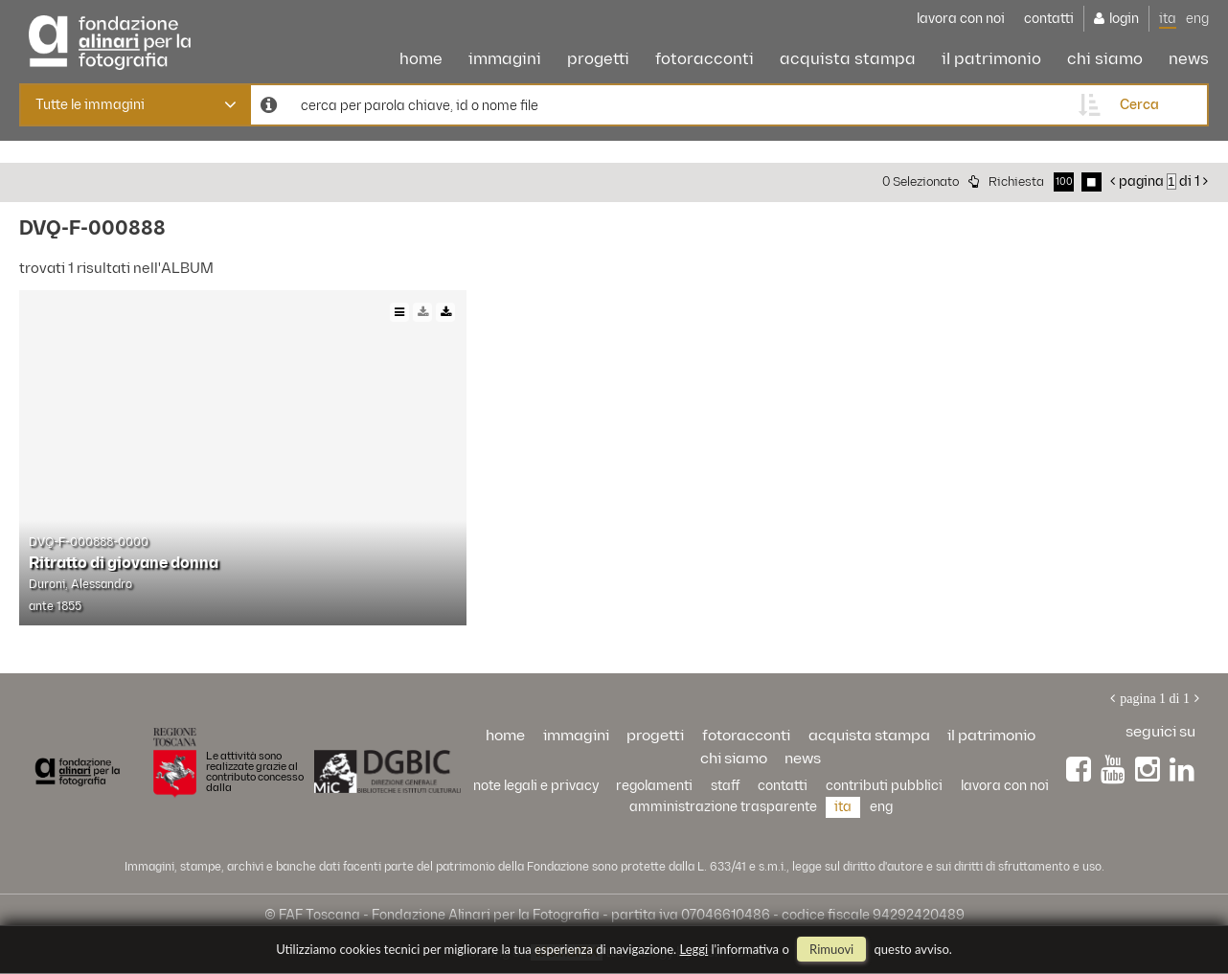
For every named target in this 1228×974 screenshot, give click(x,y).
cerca (1139, 105)
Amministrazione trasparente (723, 807)
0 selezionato (920, 182)
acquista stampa (848, 59)
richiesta (1016, 182)
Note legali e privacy (536, 786)
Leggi (694, 949)
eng (1197, 19)
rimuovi (831, 949)
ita (1167, 19)
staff (725, 786)
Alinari (110, 38)
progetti (598, 59)
